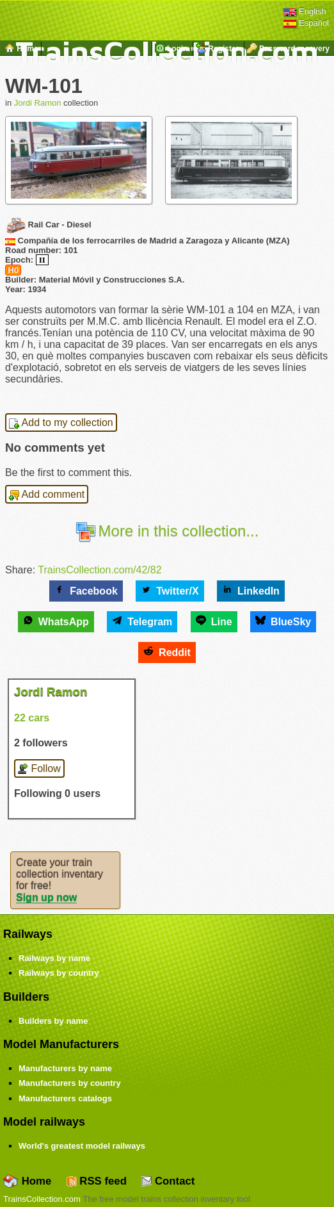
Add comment (46, 494)
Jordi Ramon (37, 103)
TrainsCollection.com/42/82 (99, 569)
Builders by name (53, 1021)
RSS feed (97, 1181)
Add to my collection (61, 423)
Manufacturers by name (65, 1068)
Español (306, 23)
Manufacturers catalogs (65, 1098)
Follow (39, 769)
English (304, 11)
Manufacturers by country (70, 1083)
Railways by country (59, 973)
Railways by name (54, 958)
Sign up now (46, 897)
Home (27, 1181)
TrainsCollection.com (42, 1199)
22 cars (31, 717)
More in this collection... (167, 530)
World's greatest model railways (82, 1146)
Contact (168, 1181)
